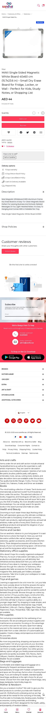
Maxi (3, 69)
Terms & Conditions (13, 453)
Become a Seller (30, 442)
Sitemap (24, 453)
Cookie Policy (37, 449)
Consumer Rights (24, 445)
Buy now (23, 125)
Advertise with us (17, 442)
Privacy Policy (13, 449)
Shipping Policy (25, 449)
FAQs (4, 449)
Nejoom (9, 142)
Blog (39, 442)
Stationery (27, 14)
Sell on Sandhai (9, 157)
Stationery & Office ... (14, 14)
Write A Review (10, 251)
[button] (38, 5)
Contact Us (35, 445)
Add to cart (23, 119)
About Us (6, 442)
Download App (10, 445)
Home (4, 14)
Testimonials (33, 453)
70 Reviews (10, 146)
